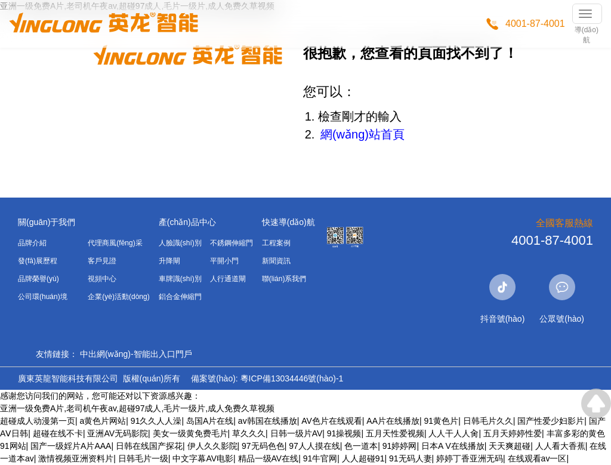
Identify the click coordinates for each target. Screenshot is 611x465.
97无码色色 (263, 446)
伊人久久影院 (212, 446)
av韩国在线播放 (267, 421)
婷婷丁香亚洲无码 (469, 458)
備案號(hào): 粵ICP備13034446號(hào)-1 (267, 378)
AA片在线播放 (392, 421)
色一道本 (361, 446)
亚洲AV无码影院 (117, 433)
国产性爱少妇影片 (550, 421)
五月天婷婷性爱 (512, 433)
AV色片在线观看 (331, 421)
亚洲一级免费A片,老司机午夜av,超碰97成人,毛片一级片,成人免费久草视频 (137, 408)
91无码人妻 (410, 458)
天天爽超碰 (509, 446)
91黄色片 (441, 421)
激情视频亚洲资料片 (75, 458)
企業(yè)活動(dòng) (118, 296)
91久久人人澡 (156, 421)
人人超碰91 (363, 458)
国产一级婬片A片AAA (70, 446)
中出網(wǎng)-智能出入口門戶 (136, 354)
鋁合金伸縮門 (180, 296)
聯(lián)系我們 (284, 279)
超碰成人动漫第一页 (37, 421)
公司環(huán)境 (42, 296)
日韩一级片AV (296, 433)
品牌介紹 (32, 243)
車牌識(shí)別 (180, 279)
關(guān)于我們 (46, 222)
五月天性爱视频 (395, 433)
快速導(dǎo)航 (288, 222)
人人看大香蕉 (560, 446)
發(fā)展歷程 (37, 261)
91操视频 (344, 433)
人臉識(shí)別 (180, 243)
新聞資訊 (276, 261)
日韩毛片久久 (488, 421)
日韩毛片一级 (143, 458)
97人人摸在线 (314, 446)
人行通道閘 (228, 279)
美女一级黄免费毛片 (190, 433)
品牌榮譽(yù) (38, 279)
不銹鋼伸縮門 (231, 243)
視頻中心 (102, 279)
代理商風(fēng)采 (115, 243)
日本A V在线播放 (453, 446)
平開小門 (224, 261)
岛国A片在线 (209, 421)
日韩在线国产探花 (149, 446)
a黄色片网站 (103, 421)
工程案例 (276, 243)
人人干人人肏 (453, 433)
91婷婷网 (399, 446)
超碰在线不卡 (58, 433)
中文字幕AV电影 (202, 458)
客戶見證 (102, 261)
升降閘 (169, 261)
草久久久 (249, 433)
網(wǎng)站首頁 (362, 134)
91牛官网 (320, 458)
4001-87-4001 (535, 24)
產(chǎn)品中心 (187, 222)
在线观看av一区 (537, 458)
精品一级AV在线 (268, 458)
